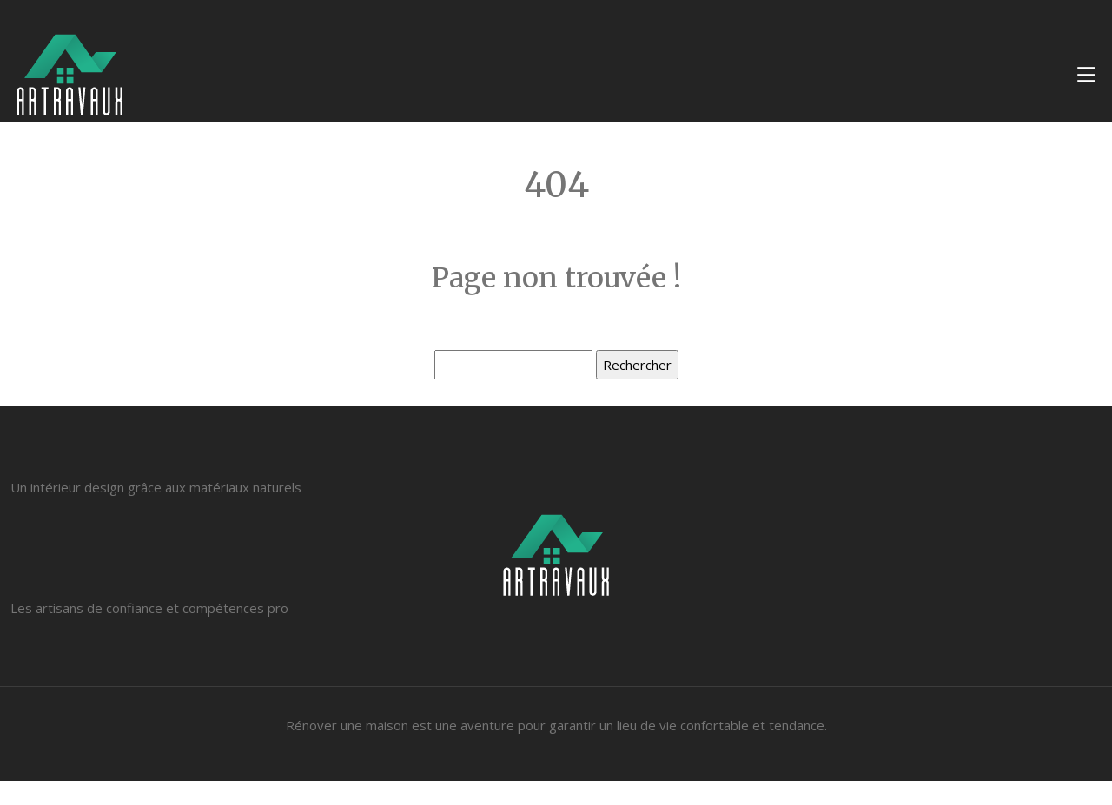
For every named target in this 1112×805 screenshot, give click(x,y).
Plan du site (556, 793)
